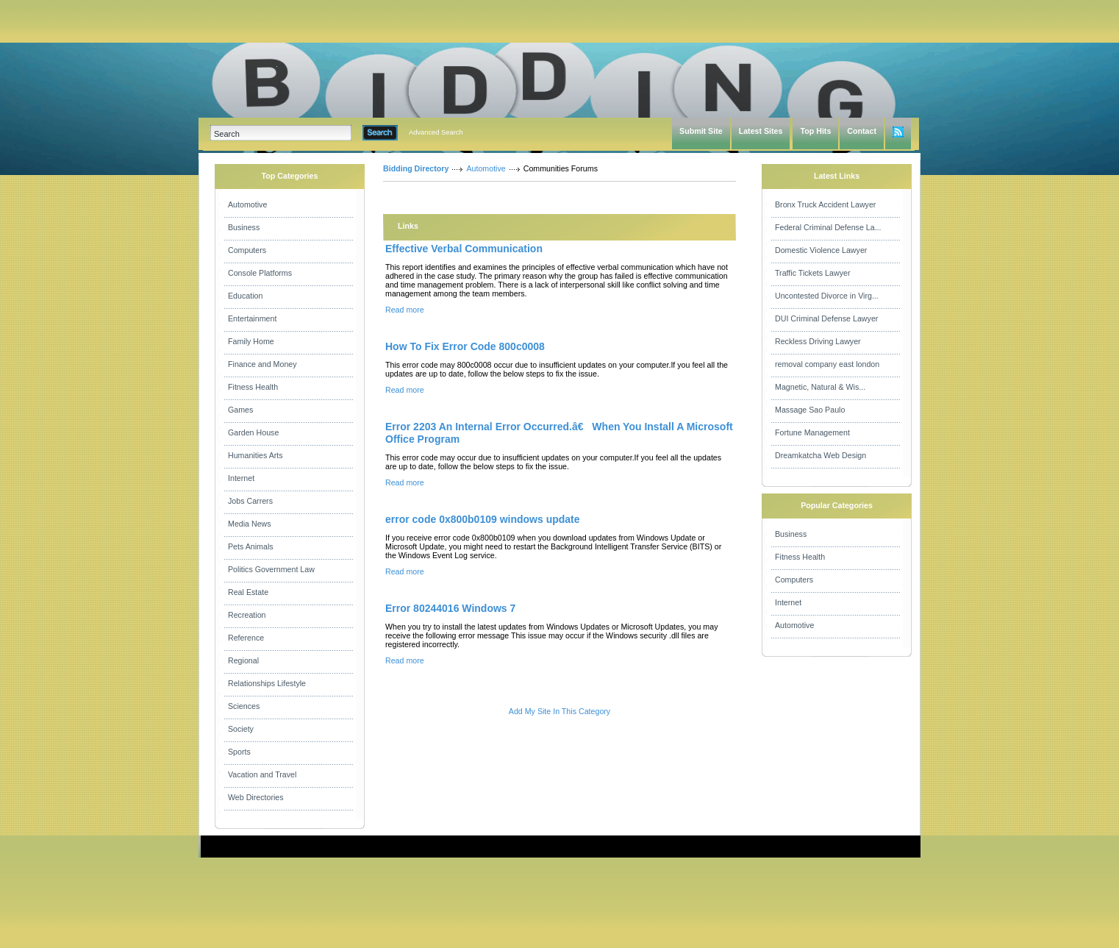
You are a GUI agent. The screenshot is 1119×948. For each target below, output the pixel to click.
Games (240, 409)
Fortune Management (812, 432)
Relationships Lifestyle (267, 683)
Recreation (247, 614)
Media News (249, 523)
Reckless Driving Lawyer (818, 341)
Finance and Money (262, 364)
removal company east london (827, 364)
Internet (241, 478)
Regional (243, 660)
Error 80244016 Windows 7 (450, 608)
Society (241, 728)
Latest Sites (761, 130)
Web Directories (256, 797)
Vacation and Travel (262, 774)
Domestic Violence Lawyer (821, 250)
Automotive (247, 204)
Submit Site (701, 130)
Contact (861, 130)
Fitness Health (253, 386)
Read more (404, 309)
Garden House (253, 432)
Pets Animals (251, 546)
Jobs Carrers (250, 500)
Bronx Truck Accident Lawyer (825, 204)
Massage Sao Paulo (810, 409)
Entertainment (252, 318)
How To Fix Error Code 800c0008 (465, 346)
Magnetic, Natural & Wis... (820, 386)
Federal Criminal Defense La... (828, 227)
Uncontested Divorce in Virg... (827, 295)
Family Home (251, 341)
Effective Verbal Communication (464, 248)
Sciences (244, 706)
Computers (247, 250)
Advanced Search (436, 132)
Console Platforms (260, 272)
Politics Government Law (271, 569)
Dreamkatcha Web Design (820, 455)
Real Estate (248, 592)
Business (244, 227)
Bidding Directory (415, 168)
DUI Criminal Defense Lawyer (826, 318)
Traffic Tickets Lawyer (812, 272)
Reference (246, 637)
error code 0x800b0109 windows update (482, 519)
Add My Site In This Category (559, 711)
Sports (239, 751)
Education (245, 295)
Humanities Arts (255, 455)
